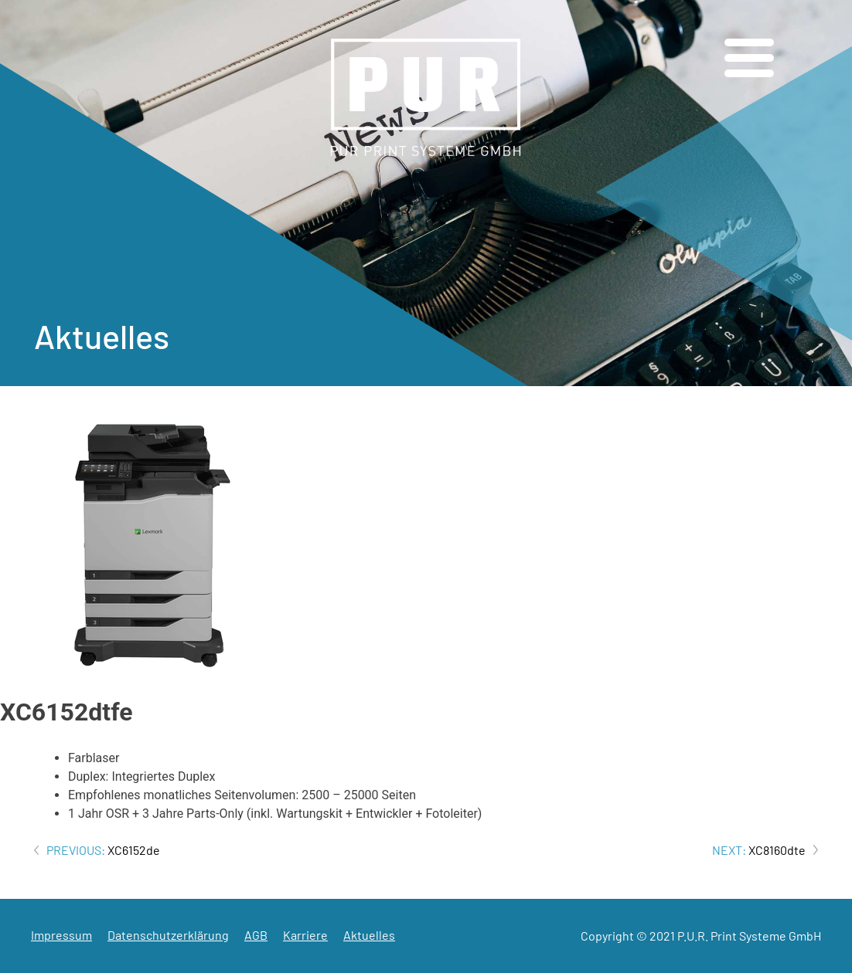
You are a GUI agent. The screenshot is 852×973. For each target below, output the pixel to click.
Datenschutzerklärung (168, 934)
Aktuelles (369, 934)
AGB (256, 934)
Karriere (305, 934)
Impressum (61, 934)
